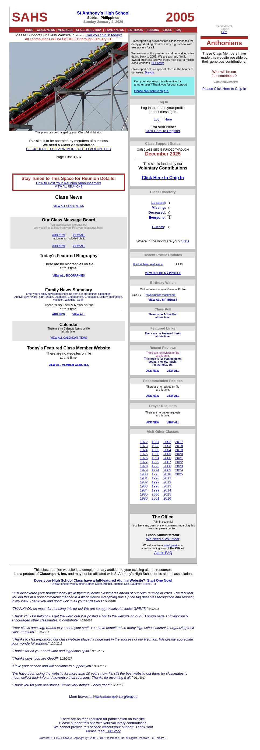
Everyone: (157, 217)
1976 (143, 458)
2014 (167, 490)
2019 (179, 450)
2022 (179, 462)
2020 (179, 454)
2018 (179, 446)
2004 (167, 450)
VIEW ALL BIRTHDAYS (162, 299)
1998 (155, 486)
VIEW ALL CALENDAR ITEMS (68, 337)
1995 (155, 474)
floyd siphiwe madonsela (148, 264)
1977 (143, 462)
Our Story (158, 63)
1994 (155, 470)
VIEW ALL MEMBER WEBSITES (68, 364)
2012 (167, 482)
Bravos (149, 72)
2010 (167, 474)
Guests (158, 227)
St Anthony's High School (103, 13)
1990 (155, 454)
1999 (155, 490)
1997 (155, 482)
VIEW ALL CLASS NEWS (68, 205)
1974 (143, 450)
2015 (167, 494)
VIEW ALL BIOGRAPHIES (68, 275)
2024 (179, 470)
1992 (155, 462)
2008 (167, 466)
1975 (143, 454)
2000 (155, 494)
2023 (179, 466)
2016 (167, 498)
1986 (143, 498)
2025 (179, 474)
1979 (143, 470)
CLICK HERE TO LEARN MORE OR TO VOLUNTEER (68, 149)
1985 (143, 494)
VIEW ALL (79, 235)
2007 (167, 462)
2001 (155, 498)
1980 (143, 474)
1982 (143, 482)
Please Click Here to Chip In (224, 89)
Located (158, 203)
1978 (143, 466)
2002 (167, 442)
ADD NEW (58, 235)
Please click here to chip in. (151, 91)
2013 (167, 486)
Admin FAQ (163, 553)
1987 (155, 442)
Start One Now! (159, 580)
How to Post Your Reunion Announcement (68, 183)
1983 (143, 486)
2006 (167, 458)
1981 (143, 478)
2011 (167, 478)
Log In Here (163, 119)
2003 (167, 446)
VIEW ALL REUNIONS (68, 186)
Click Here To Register (162, 131)
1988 (155, 446)
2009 (167, 470)
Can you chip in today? (103, 35)
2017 (179, 442)
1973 (143, 446)
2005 (167, 454)
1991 (155, 458)
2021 (179, 458)
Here (224, 32)
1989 (155, 450)
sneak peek (170, 545)
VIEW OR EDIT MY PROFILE (163, 273)
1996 (155, 478)
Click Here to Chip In (163, 177)
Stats (185, 241)
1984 (143, 490)
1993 (155, 466)
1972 (143, 442)
